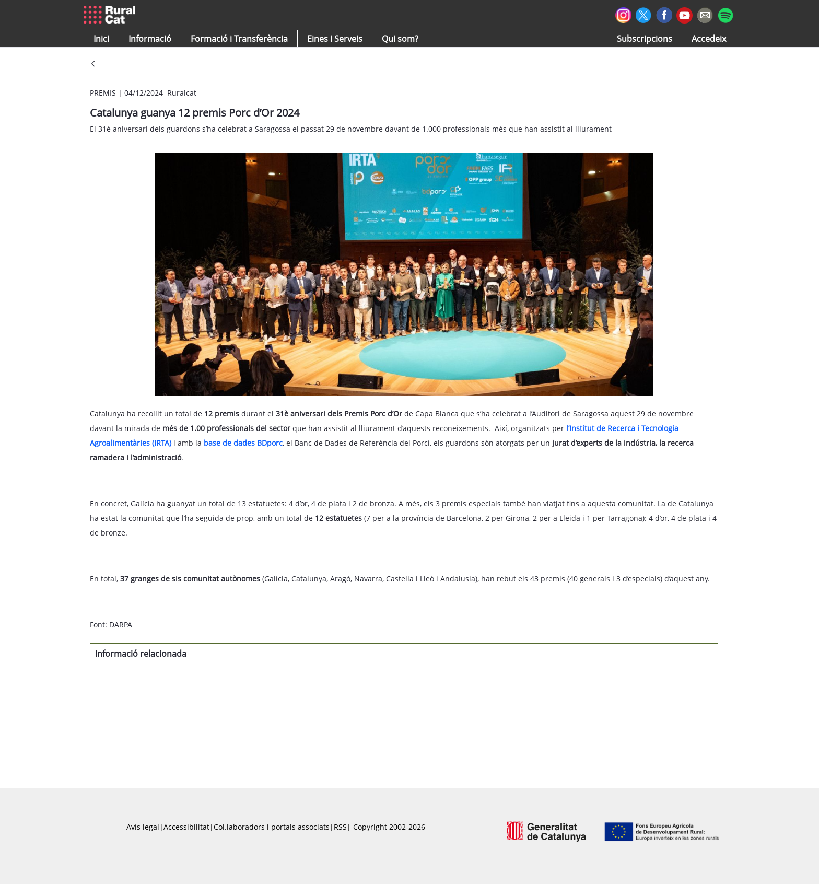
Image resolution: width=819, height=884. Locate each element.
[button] (101, 38)
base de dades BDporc (243, 443)
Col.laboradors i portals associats (272, 827)
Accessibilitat (186, 827)
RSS (340, 827)
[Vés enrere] (93, 64)
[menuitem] (239, 38)
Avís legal (142, 827)
